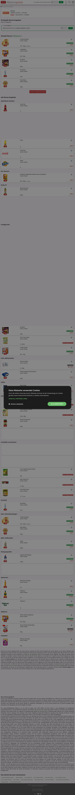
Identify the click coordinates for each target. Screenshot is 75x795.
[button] (37, 398)
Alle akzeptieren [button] (57, 404)
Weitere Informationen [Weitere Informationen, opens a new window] (42, 395)
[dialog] (37, 397)
